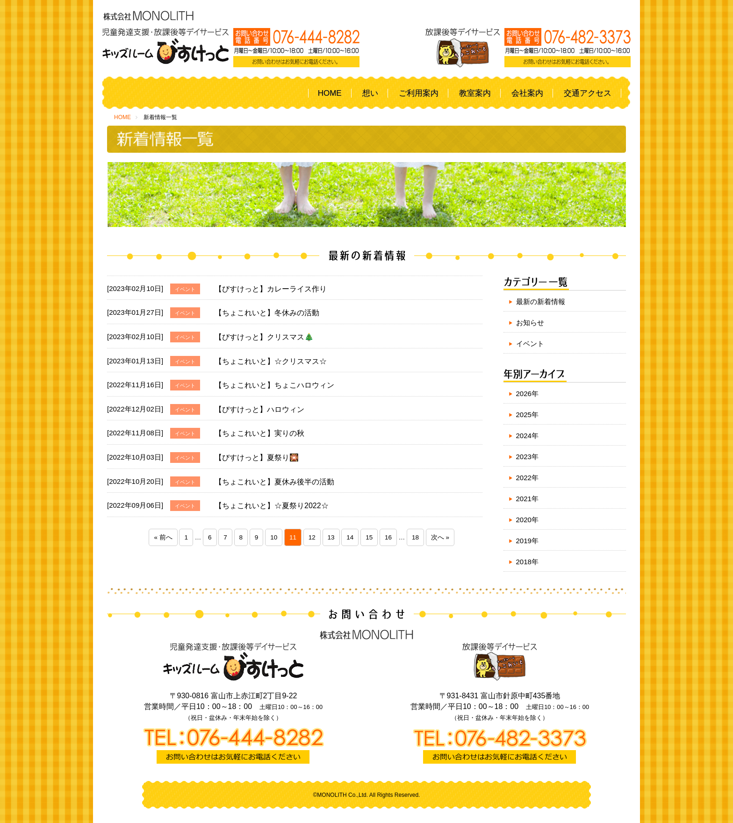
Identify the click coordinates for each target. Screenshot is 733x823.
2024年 (527, 436)
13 (331, 537)
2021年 (527, 499)
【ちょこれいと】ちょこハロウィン (274, 385)
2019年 (527, 541)
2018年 (527, 562)
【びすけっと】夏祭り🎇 (257, 457)
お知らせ (530, 322)
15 (369, 537)
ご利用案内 (418, 93)
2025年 (527, 415)
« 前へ (163, 537)
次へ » (440, 537)
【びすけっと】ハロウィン (259, 409)
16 (388, 537)
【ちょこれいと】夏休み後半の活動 (274, 482)
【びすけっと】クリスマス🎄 (264, 337)
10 (273, 537)
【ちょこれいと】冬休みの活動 (267, 313)
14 (349, 537)
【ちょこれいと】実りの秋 (259, 433)
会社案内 (527, 93)
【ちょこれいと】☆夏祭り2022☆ (272, 506)
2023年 (527, 457)
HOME (330, 93)
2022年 (527, 478)
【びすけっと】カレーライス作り (271, 289)
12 (312, 537)
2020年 (527, 520)
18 (415, 537)
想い (370, 93)
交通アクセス (587, 93)
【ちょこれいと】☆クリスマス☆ (271, 361)
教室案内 (475, 93)
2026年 (527, 393)
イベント (530, 344)
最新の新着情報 (540, 301)
